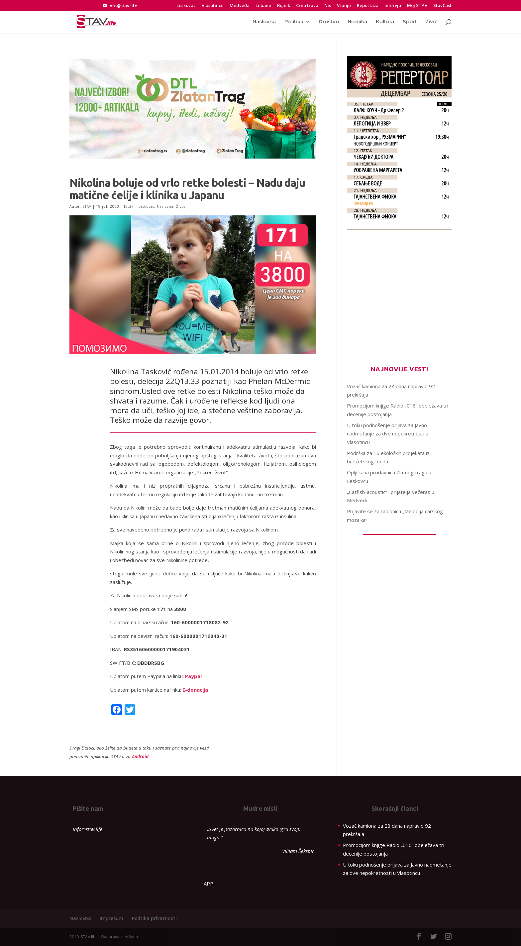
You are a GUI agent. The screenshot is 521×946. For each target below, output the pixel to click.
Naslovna (264, 22)
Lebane (263, 5)
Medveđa (240, 5)
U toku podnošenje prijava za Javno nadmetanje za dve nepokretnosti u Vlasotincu (387, 433)
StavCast (442, 5)
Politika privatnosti (154, 918)
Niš (327, 5)
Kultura (385, 22)
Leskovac (186, 5)
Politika (293, 22)
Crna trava (307, 5)
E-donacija (195, 689)
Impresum (111, 918)
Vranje (344, 5)
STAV (86, 206)
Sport (410, 22)
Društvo (329, 22)
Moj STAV (417, 5)
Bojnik (283, 5)
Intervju (392, 5)
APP (208, 883)
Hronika (357, 22)
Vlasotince (213, 5)
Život (431, 22)
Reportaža (367, 5)
